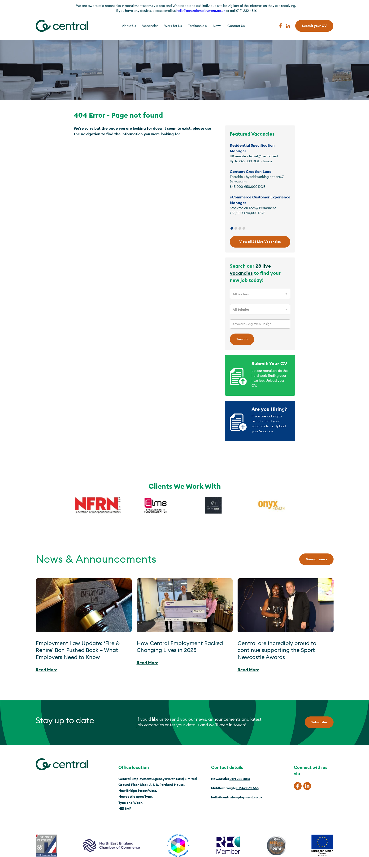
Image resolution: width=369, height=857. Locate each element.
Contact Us (236, 26)
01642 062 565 (247, 788)
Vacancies (150, 26)
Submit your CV (314, 26)
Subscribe (319, 722)
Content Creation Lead (251, 171)
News (217, 26)
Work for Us (173, 26)
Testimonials (197, 26)
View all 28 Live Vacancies (260, 242)
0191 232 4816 (240, 779)
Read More (46, 670)
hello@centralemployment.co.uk (201, 11)
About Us (129, 26)
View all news (316, 559)
